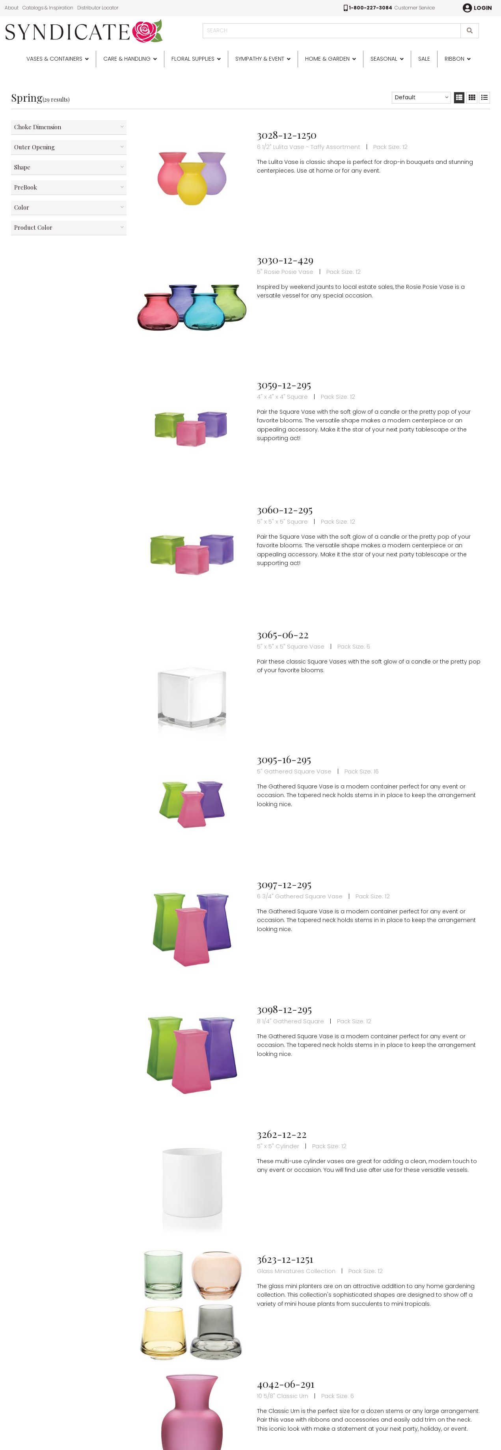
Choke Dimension (37, 127)
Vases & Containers (54, 59)
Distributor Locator (97, 7)
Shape (22, 167)
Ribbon (454, 59)
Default (405, 97)
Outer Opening (34, 147)
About (12, 7)
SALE (424, 59)
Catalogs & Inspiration (47, 7)
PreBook (25, 187)
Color (21, 207)
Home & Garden (327, 59)
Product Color (33, 227)
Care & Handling (127, 59)
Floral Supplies (192, 59)
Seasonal (384, 59)
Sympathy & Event (259, 59)
